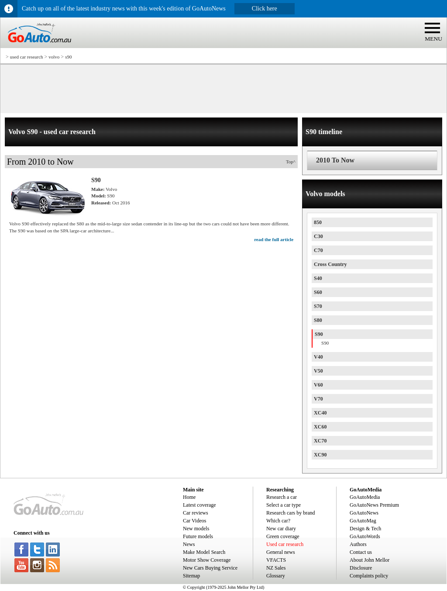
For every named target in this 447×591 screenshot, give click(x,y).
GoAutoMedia (365, 497)
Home (189, 497)
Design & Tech (365, 528)
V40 (318, 357)
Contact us (361, 552)
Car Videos (194, 521)
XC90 (320, 455)
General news (280, 552)
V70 (318, 399)
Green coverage (282, 536)
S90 (319, 334)
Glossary (275, 576)
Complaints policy (369, 576)
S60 (318, 292)
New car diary (281, 528)
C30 (318, 236)
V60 (318, 385)
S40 (318, 278)
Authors (358, 544)
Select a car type (283, 505)
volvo (53, 56)
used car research (26, 56)
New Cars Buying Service (210, 568)
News (189, 544)
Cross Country (330, 264)
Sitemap (191, 576)
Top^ (291, 161)
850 (318, 222)
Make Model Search (204, 552)
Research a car (281, 497)
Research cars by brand (290, 513)
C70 (318, 250)
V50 (318, 371)
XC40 (320, 413)
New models (196, 528)
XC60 (320, 427)
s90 (68, 56)
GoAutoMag (363, 521)
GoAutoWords (365, 536)
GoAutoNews (364, 513)
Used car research (284, 544)
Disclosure (361, 568)
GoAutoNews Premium (374, 505)
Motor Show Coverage (206, 560)
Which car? (278, 521)
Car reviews (195, 513)
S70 (318, 306)
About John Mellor (369, 560)
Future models (198, 536)
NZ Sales (275, 568)
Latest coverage (199, 505)
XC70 (320, 441)
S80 (318, 320)
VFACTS (276, 560)
